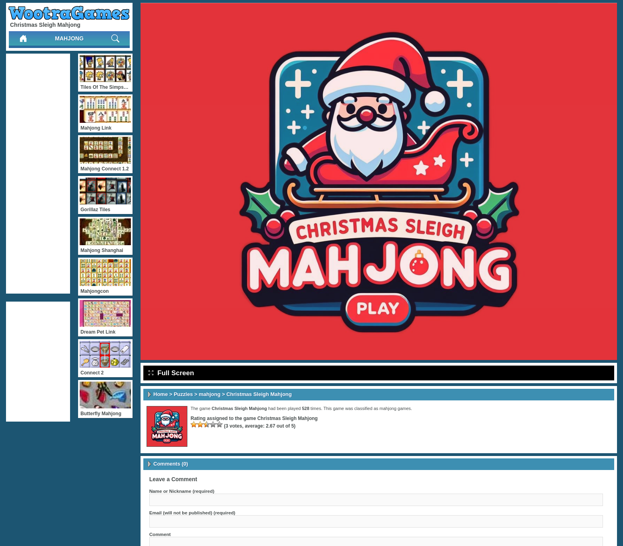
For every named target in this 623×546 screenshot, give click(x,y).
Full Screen (171, 373)
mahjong (69, 38)
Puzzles (183, 394)
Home (160, 394)
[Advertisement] (38, 174)
